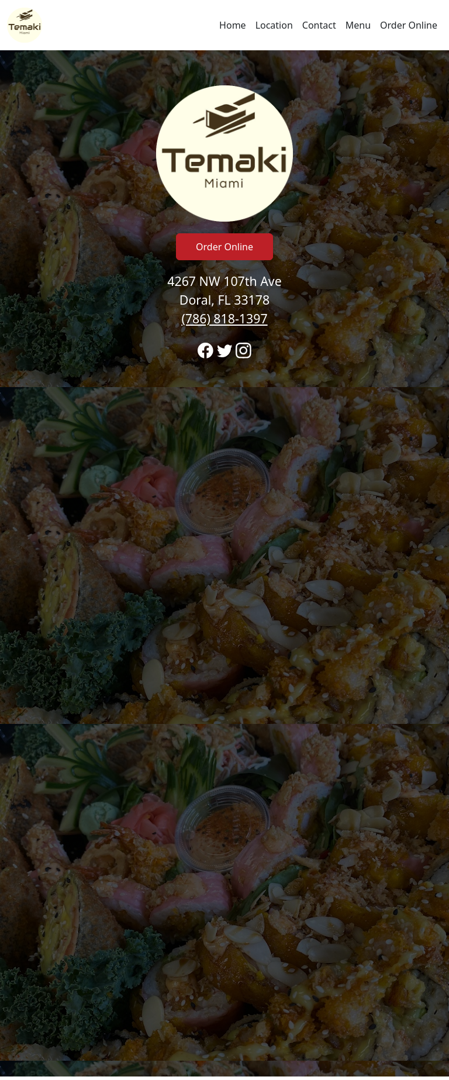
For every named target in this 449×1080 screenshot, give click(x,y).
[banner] (224, 563)
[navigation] (224, 25)
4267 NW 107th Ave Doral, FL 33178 (224, 299)
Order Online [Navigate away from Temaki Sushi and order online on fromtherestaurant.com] (408, 25)
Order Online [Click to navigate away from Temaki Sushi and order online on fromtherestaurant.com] (224, 246)
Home (232, 25)
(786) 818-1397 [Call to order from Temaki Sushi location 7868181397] (224, 318)
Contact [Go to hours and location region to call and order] (319, 25)
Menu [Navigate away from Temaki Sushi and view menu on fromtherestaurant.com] (358, 25)
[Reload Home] (24, 25)
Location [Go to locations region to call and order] (274, 25)
